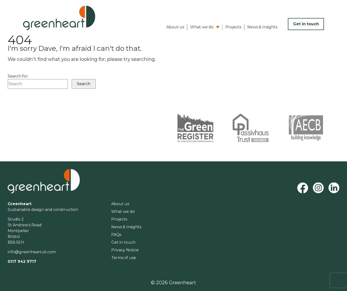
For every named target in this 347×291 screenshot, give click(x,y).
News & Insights (262, 27)
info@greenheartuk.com (32, 252)
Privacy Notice (125, 250)
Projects (233, 27)
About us (175, 27)
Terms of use (123, 257)
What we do (202, 27)
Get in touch (306, 24)
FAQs (116, 234)
